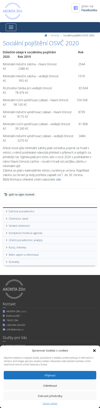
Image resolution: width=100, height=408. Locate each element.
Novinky (55, 35)
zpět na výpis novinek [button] (19, 194)
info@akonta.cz (15, 329)
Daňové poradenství (21, 211)
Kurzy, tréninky (17, 247)
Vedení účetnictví (19, 225)
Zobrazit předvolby (50, 396)
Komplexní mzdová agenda (25, 233)
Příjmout (50, 375)
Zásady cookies (50, 403)
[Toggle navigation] (11, 27)
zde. (58, 179)
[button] (94, 350)
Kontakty (14, 262)
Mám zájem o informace (24, 254)
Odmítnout (50, 385)
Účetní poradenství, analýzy (26, 240)
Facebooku (89, 10)
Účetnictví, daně (18, 218)
